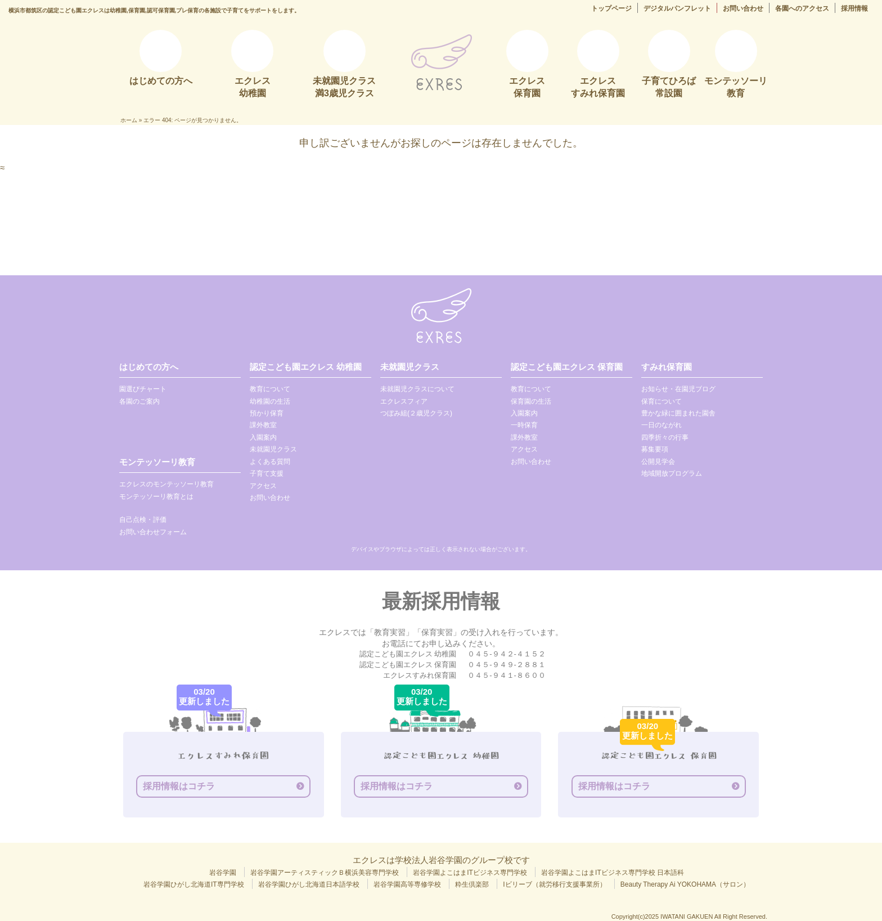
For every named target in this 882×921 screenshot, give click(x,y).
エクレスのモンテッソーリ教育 (166, 484)
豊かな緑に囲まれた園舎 (678, 413)
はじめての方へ (148, 367)
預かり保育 (267, 413)
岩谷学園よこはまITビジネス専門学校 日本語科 (612, 873)
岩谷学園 (222, 873)
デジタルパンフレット (677, 8)
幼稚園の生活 (270, 401)
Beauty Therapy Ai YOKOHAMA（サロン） (685, 884)
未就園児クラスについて (417, 389)
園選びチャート (142, 389)
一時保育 (524, 425)
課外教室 (263, 425)
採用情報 (854, 8)
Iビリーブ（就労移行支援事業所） (554, 884)
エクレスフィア (404, 401)
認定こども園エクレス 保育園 (567, 367)
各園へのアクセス (802, 8)
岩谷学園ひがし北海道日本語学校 (308, 884)
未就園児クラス (273, 449)
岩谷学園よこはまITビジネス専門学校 (470, 873)
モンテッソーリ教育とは (156, 496)
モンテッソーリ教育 (157, 462)
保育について (661, 401)
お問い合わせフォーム (153, 532)
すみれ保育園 (666, 367)
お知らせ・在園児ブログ (678, 389)
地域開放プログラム (671, 473)
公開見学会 (658, 462)
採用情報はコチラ (179, 786)
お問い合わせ (743, 8)
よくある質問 (270, 462)
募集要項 (654, 449)
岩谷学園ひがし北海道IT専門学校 (193, 884)
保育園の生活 (531, 401)
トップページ (611, 8)
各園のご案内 (139, 401)
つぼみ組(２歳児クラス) (416, 413)
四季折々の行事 (664, 437)
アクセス (263, 486)
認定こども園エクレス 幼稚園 (306, 367)
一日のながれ (661, 425)
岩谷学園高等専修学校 (407, 884)
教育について (270, 389)
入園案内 (263, 437)
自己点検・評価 (142, 520)
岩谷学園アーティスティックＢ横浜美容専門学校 (324, 873)
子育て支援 (267, 473)
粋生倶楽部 (472, 884)
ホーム (128, 120)
